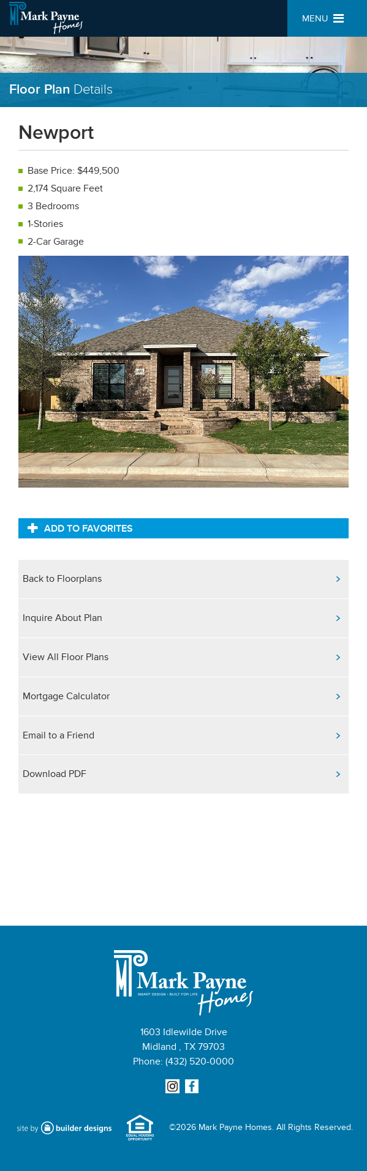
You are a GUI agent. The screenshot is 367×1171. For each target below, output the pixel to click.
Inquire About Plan (62, 618)
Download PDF (54, 774)
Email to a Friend (58, 735)
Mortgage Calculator (66, 696)
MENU (323, 18)
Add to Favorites (80, 528)
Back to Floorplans (62, 579)
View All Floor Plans (65, 657)
